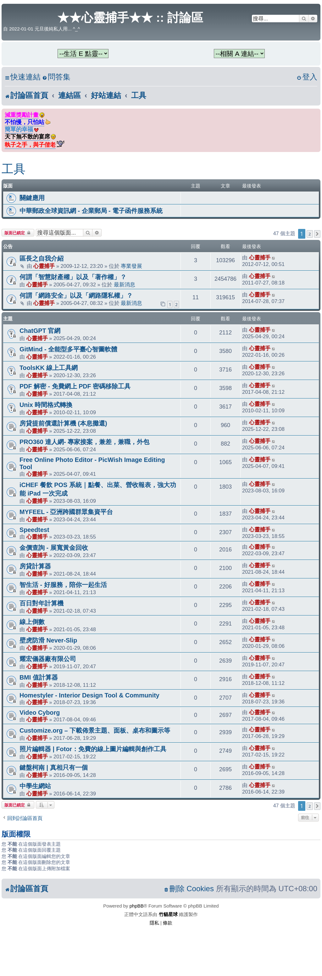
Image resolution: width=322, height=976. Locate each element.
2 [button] (309, 234)
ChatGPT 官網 (39, 330)
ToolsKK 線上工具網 (48, 367)
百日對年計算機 (41, 603)
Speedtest (34, 529)
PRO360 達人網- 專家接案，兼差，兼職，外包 (84, 441)
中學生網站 (35, 786)
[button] (317, 234)
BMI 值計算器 (38, 677)
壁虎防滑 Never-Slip (48, 640)
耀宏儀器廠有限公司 (47, 658)
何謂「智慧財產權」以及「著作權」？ (72, 277)
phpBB (137, 905)
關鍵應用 (32, 197)
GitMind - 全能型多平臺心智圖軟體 (68, 349)
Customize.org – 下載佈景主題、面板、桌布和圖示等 (94, 730)
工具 (13, 169)
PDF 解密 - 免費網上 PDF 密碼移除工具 (74, 386)
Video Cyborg (39, 712)
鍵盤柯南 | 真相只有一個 (53, 767)
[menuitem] (56, 77)
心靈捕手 (44, 266)
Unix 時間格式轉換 (45, 404)
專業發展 (131, 266)
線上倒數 (32, 621)
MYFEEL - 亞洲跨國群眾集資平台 (66, 511)
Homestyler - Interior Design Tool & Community (89, 695)
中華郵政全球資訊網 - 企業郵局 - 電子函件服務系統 (91, 210)
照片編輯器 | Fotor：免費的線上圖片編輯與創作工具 (92, 749)
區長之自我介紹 (41, 258)
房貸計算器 (35, 566)
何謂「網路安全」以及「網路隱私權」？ (76, 295)
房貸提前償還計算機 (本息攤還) (63, 423)
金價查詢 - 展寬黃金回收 (53, 547)
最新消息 (124, 284)
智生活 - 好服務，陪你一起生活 (63, 584)
